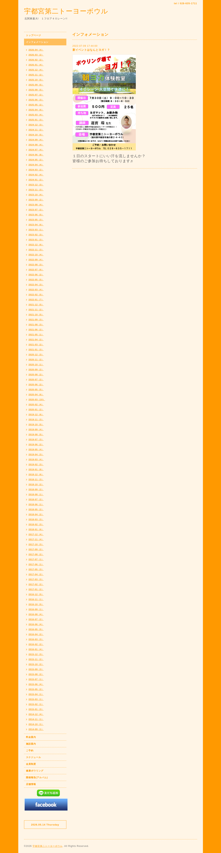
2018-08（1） (36, 494)
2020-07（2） (36, 379)
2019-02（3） (36, 464)
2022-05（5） (36, 279)
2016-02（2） (36, 644)
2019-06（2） (36, 444)
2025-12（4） (36, 70)
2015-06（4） (36, 684)
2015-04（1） (36, 694)
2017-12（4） (36, 534)
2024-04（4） (36, 165)
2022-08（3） (36, 264)
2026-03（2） (36, 55)
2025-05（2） (36, 105)
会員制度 (31, 764)
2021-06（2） (36, 329)
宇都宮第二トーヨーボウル (66, 11)
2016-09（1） (36, 609)
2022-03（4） (36, 289)
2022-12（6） (36, 244)
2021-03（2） (36, 344)
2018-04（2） (36, 514)
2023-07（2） (36, 209)
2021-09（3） (36, 319)
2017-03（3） (36, 579)
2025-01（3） (36, 120)
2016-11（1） (36, 599)
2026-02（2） (36, 60)
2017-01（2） (36, 589)
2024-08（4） (36, 145)
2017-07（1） (36, 559)
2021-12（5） (36, 304)
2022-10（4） (36, 254)
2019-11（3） (36, 419)
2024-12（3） (36, 125)
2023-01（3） (36, 239)
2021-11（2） (36, 309)
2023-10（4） (36, 195)
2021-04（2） (36, 339)
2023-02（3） (36, 234)
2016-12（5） (36, 594)
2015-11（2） (36, 659)
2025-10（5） (36, 80)
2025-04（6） (36, 110)
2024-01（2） (36, 180)
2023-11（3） (36, 190)
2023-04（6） (36, 224)
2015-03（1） (36, 699)
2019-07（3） (36, 439)
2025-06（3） (36, 100)
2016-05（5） (36, 629)
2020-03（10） (37, 399)
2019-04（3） (36, 454)
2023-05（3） (36, 219)
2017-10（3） (36, 544)
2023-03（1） (36, 229)
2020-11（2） (36, 359)
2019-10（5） (36, 424)
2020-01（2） (36, 409)
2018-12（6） (36, 474)
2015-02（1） (36, 704)
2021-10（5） (36, 314)
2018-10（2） (36, 484)
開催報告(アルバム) (37, 777)
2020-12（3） (36, 354)
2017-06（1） (36, 564)
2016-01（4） (36, 649)
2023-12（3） (36, 185)
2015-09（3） (36, 669)
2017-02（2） (36, 584)
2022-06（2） (36, 274)
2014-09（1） (36, 729)
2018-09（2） (36, 489)
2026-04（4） (36, 50)
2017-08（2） (36, 554)
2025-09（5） (36, 85)
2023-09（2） (36, 200)
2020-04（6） (36, 394)
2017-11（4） (36, 539)
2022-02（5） (36, 294)
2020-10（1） (36, 364)
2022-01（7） (36, 299)
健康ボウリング (34, 770)
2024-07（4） (36, 150)
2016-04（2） (36, 634)
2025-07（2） (36, 95)
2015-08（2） (36, 674)
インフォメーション (37, 42)
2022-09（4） (36, 259)
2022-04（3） (36, 284)
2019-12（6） (36, 414)
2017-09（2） (36, 549)
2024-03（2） (36, 170)
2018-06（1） (36, 504)
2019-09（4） (36, 429)
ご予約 (29, 750)
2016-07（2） (36, 619)
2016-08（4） (36, 614)
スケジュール (33, 757)
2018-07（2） (36, 499)
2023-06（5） (36, 214)
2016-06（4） (36, 624)
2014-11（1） (36, 719)
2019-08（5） (36, 434)
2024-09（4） (36, 140)
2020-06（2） (36, 384)
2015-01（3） (36, 709)
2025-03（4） (36, 115)
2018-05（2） (36, 509)
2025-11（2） (36, 75)
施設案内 (31, 744)
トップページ (33, 35)
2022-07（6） (36, 269)
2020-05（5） (36, 389)
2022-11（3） (36, 249)
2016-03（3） (36, 639)
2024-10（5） (36, 135)
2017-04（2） (36, 574)
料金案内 (31, 737)
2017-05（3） (36, 569)
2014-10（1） (36, 724)
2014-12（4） (36, 714)
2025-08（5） (36, 90)
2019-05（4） (36, 449)
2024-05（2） (36, 160)
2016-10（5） (36, 604)
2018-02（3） (36, 524)
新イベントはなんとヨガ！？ (91, 49)
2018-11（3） (36, 479)
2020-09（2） (36, 369)
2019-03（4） (36, 459)
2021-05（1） (36, 334)
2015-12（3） (36, 654)
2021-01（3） (36, 349)
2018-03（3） (36, 519)
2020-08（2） (36, 374)
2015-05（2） (36, 689)
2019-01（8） (36, 469)
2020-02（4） (36, 404)
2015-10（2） (36, 664)
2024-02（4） (36, 175)
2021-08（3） (36, 324)
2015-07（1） (36, 679)
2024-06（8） (36, 155)
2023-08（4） (36, 204)
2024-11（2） (36, 130)
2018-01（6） (36, 529)
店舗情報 (31, 784)
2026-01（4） (36, 65)
